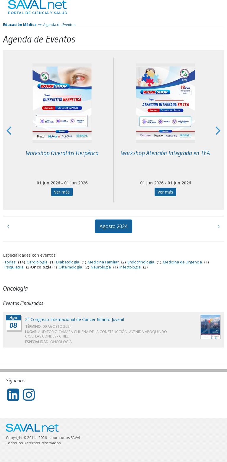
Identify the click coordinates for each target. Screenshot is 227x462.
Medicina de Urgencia (182, 262)
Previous (9, 130)
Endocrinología (140, 262)
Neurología (101, 267)
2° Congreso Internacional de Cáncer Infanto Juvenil (74, 319)
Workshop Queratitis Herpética (62, 153)
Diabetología (67, 262)
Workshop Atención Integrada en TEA (165, 153)
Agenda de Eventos (59, 24)
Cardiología (37, 262)
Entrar (205, 11)
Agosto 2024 (113, 226)
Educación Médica (20, 24)
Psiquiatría (14, 267)
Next (218, 130)
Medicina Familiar (103, 262)
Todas (10, 262)
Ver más (62, 192)
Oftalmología (70, 267)
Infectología (130, 267)
